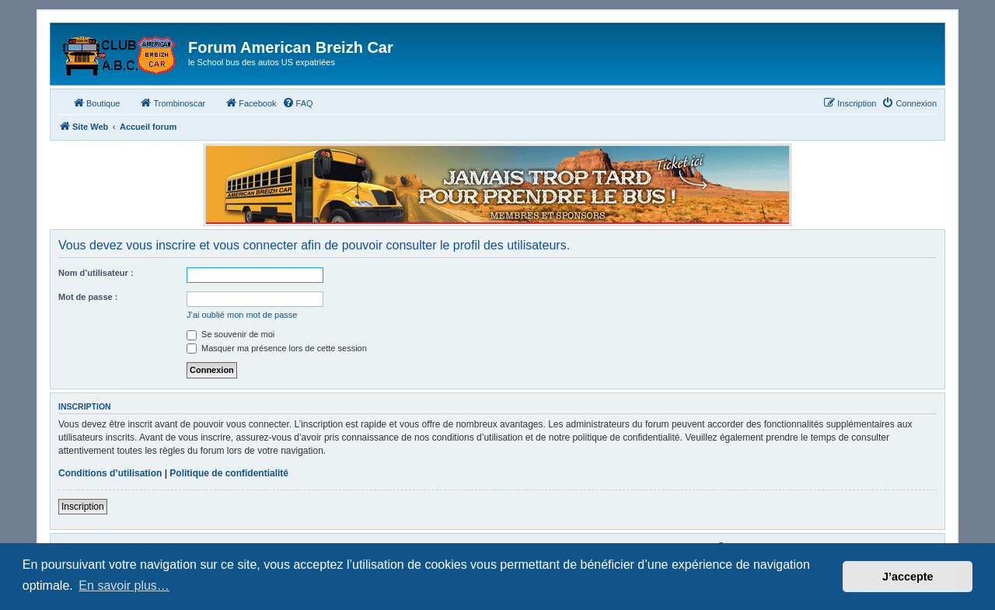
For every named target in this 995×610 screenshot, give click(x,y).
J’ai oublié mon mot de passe (242, 314)
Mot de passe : (87, 297)
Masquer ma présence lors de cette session (277, 348)
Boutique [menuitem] (96, 102)
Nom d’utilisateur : (96, 272)
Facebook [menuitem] (250, 102)
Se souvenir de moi (230, 334)
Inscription (82, 506)
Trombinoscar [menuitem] (172, 102)
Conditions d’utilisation (110, 473)
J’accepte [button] (908, 576)
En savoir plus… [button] (124, 585)
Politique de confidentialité (228, 473)
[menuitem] (297, 103)
